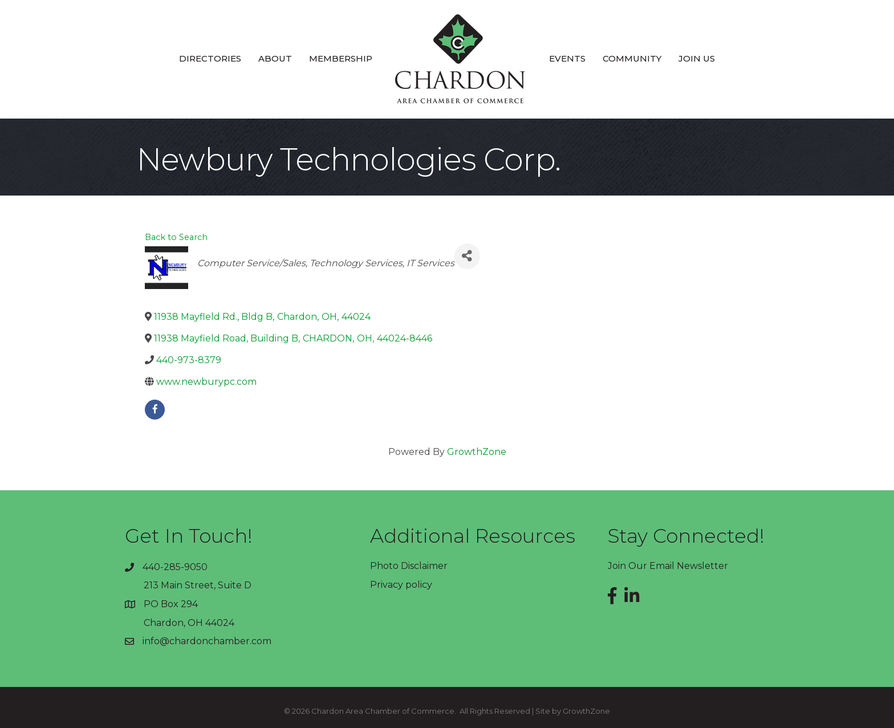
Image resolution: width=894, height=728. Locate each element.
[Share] (467, 256)
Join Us (696, 58)
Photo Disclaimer (409, 565)
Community (632, 58)
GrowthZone (476, 451)
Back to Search (176, 237)
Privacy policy (401, 584)
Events (567, 58)
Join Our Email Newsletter (668, 565)
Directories (210, 58)
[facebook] (155, 410)
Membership (340, 58)
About (275, 58)
